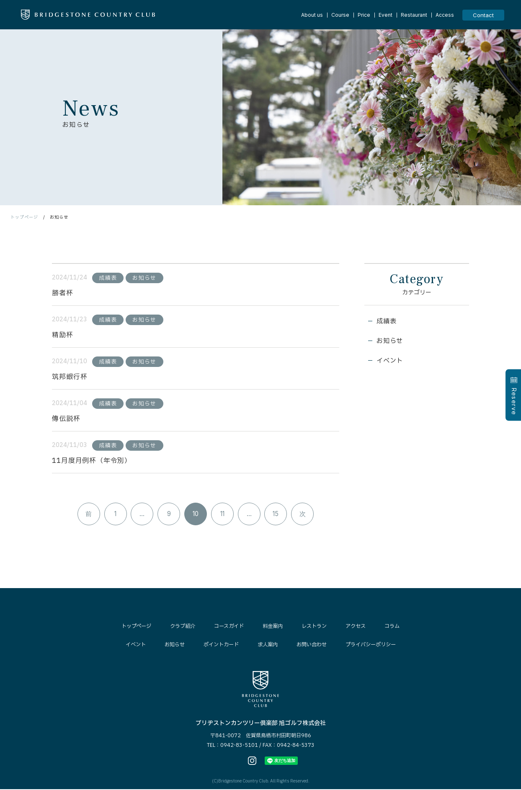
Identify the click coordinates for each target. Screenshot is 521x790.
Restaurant (414, 15)
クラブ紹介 (179, 627)
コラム (398, 627)
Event (385, 15)
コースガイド (228, 627)
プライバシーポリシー (375, 646)
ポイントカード (218, 646)
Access (445, 15)
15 (277, 515)
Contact (483, 15)
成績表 (387, 322)
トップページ (24, 217)
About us (312, 15)
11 (223, 515)
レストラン (317, 627)
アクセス (360, 627)
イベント (391, 362)
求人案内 (267, 646)
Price (364, 15)
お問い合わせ (313, 646)
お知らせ (391, 342)
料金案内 (274, 627)
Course (340, 15)
